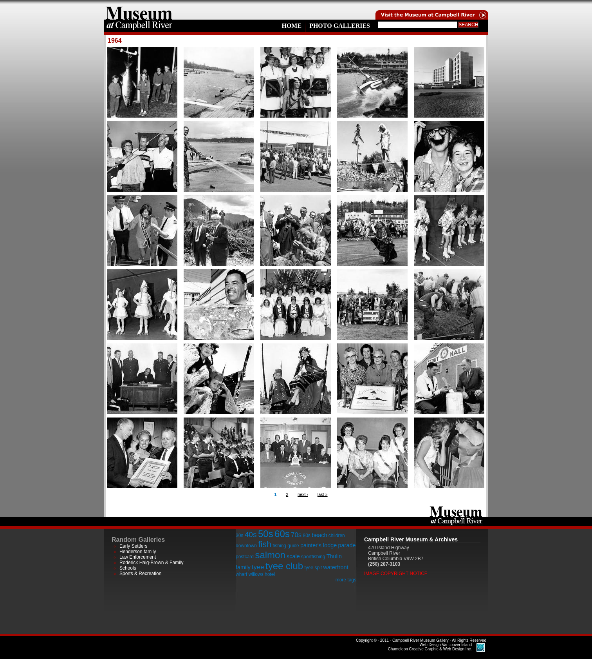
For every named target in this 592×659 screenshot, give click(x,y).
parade (347, 545)
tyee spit (313, 567)
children (336, 535)
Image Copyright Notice (396, 573)
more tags (346, 580)
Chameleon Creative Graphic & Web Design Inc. (430, 647)
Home (291, 25)
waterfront (335, 567)
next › (303, 494)
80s (306, 535)
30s (239, 535)
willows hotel (262, 574)
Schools (127, 568)
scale (293, 556)
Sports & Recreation (140, 573)
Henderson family (137, 551)
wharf (241, 574)
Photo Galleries (339, 25)
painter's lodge (318, 545)
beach (319, 535)
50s (265, 533)
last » (323, 494)
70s (296, 535)
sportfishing (313, 556)
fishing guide (286, 545)
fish (264, 544)
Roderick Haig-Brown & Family (151, 562)
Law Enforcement (137, 557)
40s (251, 534)
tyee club (284, 566)
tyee (258, 567)
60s (282, 533)
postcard (245, 556)
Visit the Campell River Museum (431, 10)
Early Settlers (133, 546)
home (139, 10)
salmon (270, 555)
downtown (246, 545)
